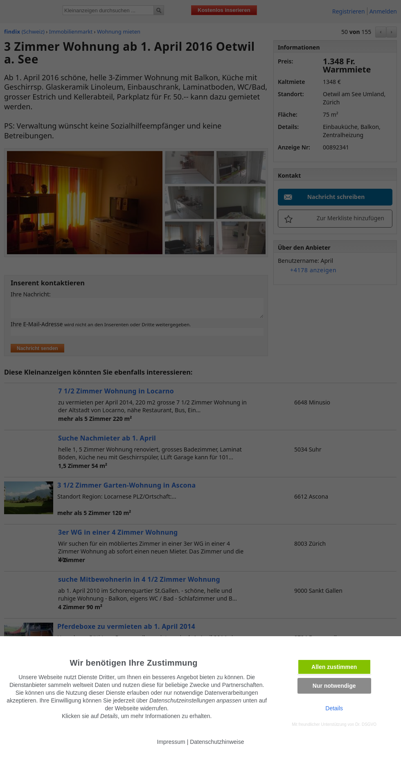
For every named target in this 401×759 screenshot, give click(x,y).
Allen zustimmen (334, 667)
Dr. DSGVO (365, 724)
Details (334, 708)
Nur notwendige (334, 685)
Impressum (171, 742)
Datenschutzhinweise (217, 742)
